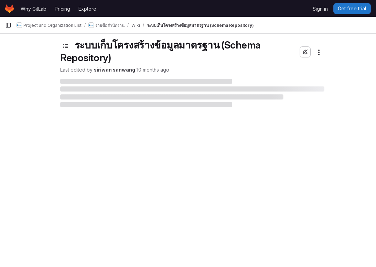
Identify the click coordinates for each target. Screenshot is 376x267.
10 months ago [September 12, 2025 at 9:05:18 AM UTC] (153, 70)
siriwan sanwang (114, 70)
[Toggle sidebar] (65, 46)
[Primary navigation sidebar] (8, 25)
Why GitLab (33, 9)
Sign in (320, 9)
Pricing (62, 9)
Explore (87, 9)
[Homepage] (9, 8)
